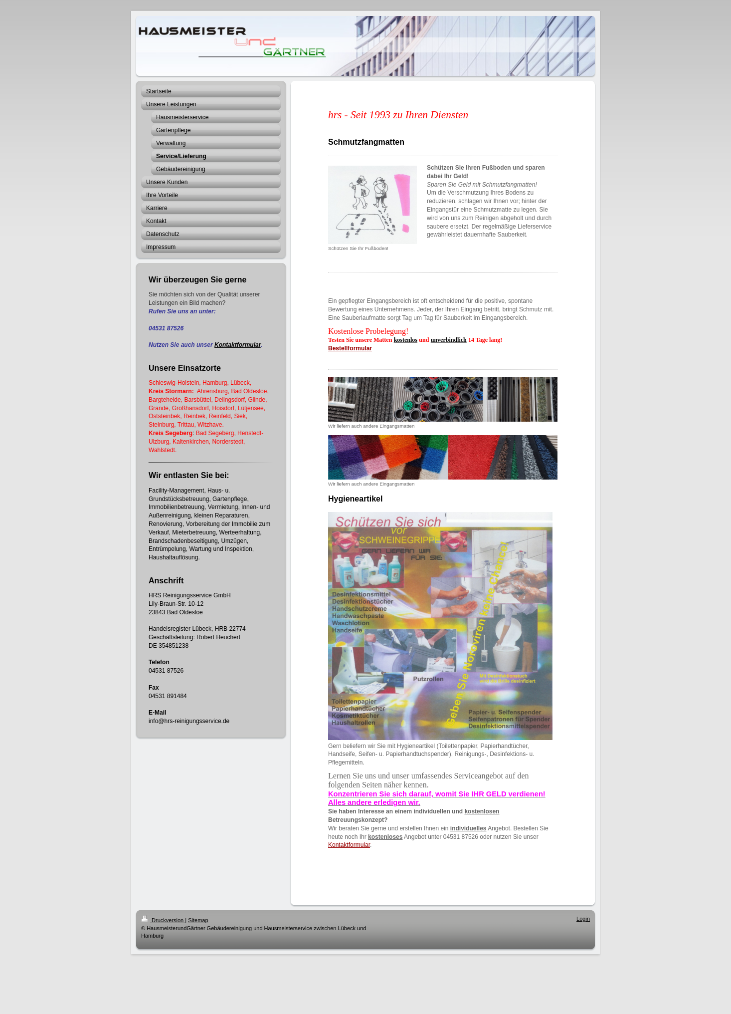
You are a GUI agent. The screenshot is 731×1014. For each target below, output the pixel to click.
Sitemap (198, 920)
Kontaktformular (237, 344)
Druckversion (163, 920)
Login (583, 919)
